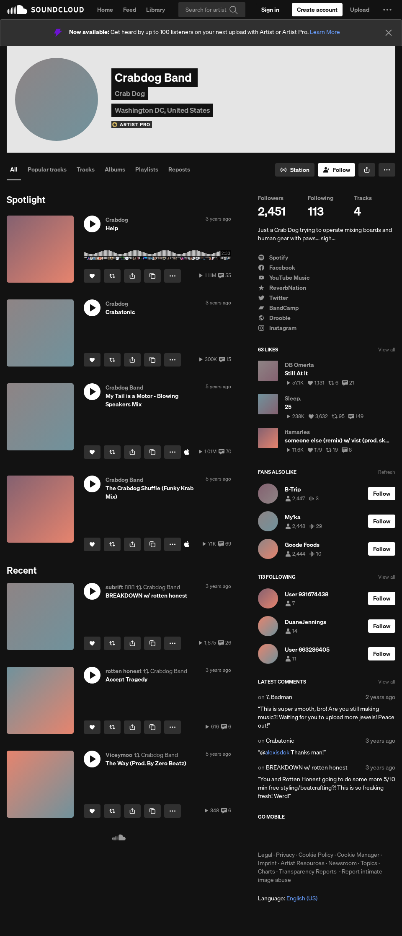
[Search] (211, 9)
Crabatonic (280, 740)
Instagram (277, 328)
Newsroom (342, 863)
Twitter (273, 297)
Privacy (285, 854)
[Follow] (336, 170)
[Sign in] (270, 9)
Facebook (276, 267)
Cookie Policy (316, 854)
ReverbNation (282, 287)
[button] (387, 9)
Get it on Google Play (340, 835)
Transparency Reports (308, 871)
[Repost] (112, 276)
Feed (129, 9)
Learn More (325, 31)
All (14, 169)
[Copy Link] (152, 276)
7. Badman (279, 697)
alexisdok (277, 752)
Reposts (179, 169)
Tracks (86, 169)
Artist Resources (303, 863)
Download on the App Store (283, 835)
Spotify (273, 257)
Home (105, 9)
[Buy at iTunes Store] (186, 452)
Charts (266, 871)
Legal (265, 854)
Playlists (146, 169)
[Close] (388, 32)
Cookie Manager (358, 854)
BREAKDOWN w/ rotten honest (307, 767)
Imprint (267, 863)
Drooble (274, 317)
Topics (369, 863)
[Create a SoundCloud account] (317, 9)
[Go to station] (294, 170)
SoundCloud (45, 9)
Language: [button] (287, 898)
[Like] (92, 276)
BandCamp (278, 307)
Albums (115, 169)
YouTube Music (283, 277)
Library (155, 9)
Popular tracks (47, 169)
